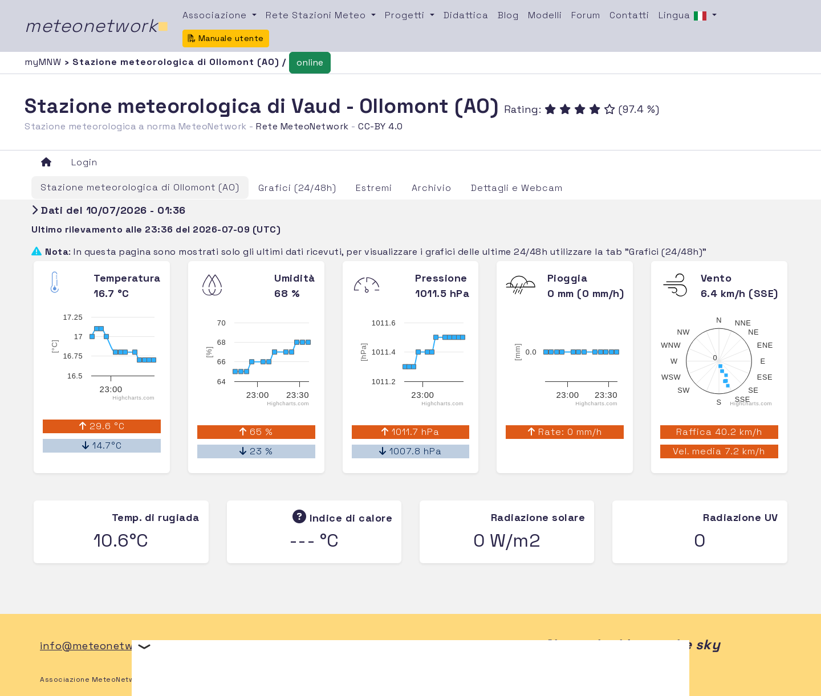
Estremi (374, 188)
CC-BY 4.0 (380, 126)
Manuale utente (226, 38)
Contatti (629, 15)
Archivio (432, 188)
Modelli (545, 15)
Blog (508, 15)
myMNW (44, 62)
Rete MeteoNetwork (302, 126)
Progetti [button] (406, 15)
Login (84, 162)
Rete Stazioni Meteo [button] (317, 15)
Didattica (466, 15)
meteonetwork (97, 25)
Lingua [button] (684, 16)
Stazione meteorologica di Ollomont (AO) (139, 187)
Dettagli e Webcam (517, 188)
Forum (585, 15)
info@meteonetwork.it (100, 645)
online (309, 62)
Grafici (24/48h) (297, 188)
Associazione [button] (216, 15)
